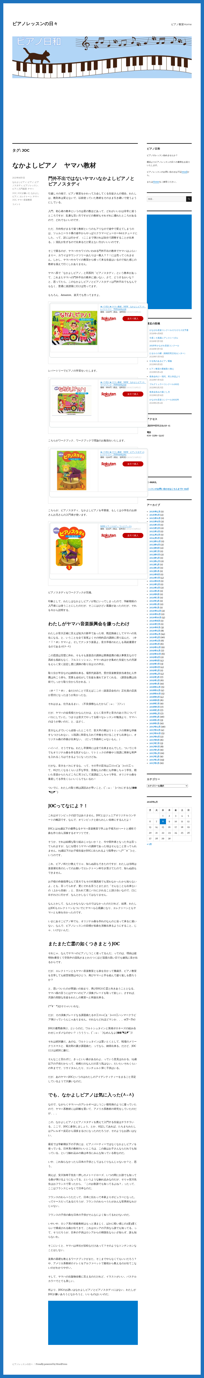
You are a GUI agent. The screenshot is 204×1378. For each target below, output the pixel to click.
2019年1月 (154, 683)
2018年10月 (155, 693)
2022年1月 (154, 591)
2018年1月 (154, 723)
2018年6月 (154, 707)
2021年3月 (154, 601)
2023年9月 (154, 544)
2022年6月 (154, 581)
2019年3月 (154, 677)
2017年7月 (154, 743)
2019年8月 (154, 660)
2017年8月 (154, 740)
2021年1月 (154, 607)
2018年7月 (154, 703)
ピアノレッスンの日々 (35, 23)
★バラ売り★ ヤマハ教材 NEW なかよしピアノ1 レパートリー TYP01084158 (123, 307)
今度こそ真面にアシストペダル (163, 338)
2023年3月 (154, 564)
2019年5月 (154, 670)
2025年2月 (154, 531)
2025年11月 (155, 518)
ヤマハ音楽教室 (25, 199)
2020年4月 (154, 634)
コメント (16, 204)
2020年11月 (155, 614)
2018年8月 (154, 700)
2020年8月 (154, 620)
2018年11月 (154, 690)
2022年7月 (154, 577)
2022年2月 (154, 587)
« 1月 (149, 844)
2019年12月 (155, 647)
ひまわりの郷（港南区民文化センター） (167, 353)
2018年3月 (154, 716)
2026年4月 (154, 511)
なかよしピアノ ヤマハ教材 (54, 165)
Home (156, 181)
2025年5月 (154, 528)
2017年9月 (154, 736)
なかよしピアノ (19, 182)
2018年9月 (154, 697)
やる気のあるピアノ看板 (160, 361)
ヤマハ (31, 188)
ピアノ (31, 182)
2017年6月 (154, 746)
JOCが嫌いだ (24, 193)
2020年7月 (154, 624)
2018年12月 (155, 687)
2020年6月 (154, 627)
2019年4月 (154, 673)
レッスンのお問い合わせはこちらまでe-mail (168, 489)
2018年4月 (154, 713)
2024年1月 (154, 538)
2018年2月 (154, 720)
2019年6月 (154, 667)
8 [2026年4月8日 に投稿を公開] (163, 821)
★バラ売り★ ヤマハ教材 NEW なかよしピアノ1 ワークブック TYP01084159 (123, 383)
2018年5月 (154, 710)
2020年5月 (154, 630)
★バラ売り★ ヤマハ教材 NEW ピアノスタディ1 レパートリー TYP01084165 (122, 453)
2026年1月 (154, 515)
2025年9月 (154, 521)
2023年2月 (154, 568)
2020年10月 (155, 617)
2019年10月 (155, 654)
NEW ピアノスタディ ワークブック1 (115, 526)
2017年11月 (154, 730)
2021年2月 (154, 604)
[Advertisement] (102, 120)
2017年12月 (155, 726)
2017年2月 (154, 760)
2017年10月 (155, 733)
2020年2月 (154, 640)
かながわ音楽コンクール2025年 (164, 399)
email (184, 172)
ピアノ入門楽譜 (19, 188)
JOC (14, 193)
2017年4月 (154, 753)
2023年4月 (154, 561)
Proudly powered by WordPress (51, 1364)
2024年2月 (154, 534)
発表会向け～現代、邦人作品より (164, 376)
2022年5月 (154, 584)
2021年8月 (154, 594)
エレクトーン (25, 196)
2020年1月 (154, 644)
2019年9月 (154, 657)
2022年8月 (154, 574)
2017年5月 (154, 750)
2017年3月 (154, 756)
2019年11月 (154, 650)
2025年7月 (154, 524)
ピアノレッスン (31, 185)
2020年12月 (155, 611)
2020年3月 (154, 637)
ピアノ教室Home (181, 24)
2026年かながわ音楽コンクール (164, 345)
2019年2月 (154, 680)
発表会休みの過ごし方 (159, 392)
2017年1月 (154, 763)
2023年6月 (154, 554)
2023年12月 (155, 541)
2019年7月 (154, 664)
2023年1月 (154, 571)
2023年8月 (154, 548)
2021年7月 (154, 597)
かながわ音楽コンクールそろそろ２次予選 (168, 330)
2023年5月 (154, 558)
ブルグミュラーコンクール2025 (164, 384)
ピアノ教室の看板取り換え (161, 368)
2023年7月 (154, 551)
